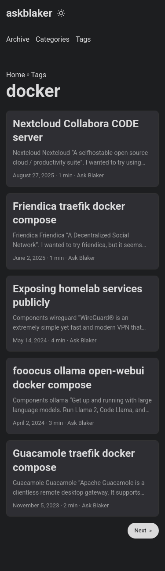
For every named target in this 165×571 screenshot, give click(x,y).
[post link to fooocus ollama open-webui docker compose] (82, 396)
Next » (143, 530)
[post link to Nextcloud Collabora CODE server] (82, 149)
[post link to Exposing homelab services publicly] (82, 314)
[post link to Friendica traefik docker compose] (82, 231)
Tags (39, 75)
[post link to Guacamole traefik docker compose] (82, 478)
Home (15, 75)
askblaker (29, 13)
